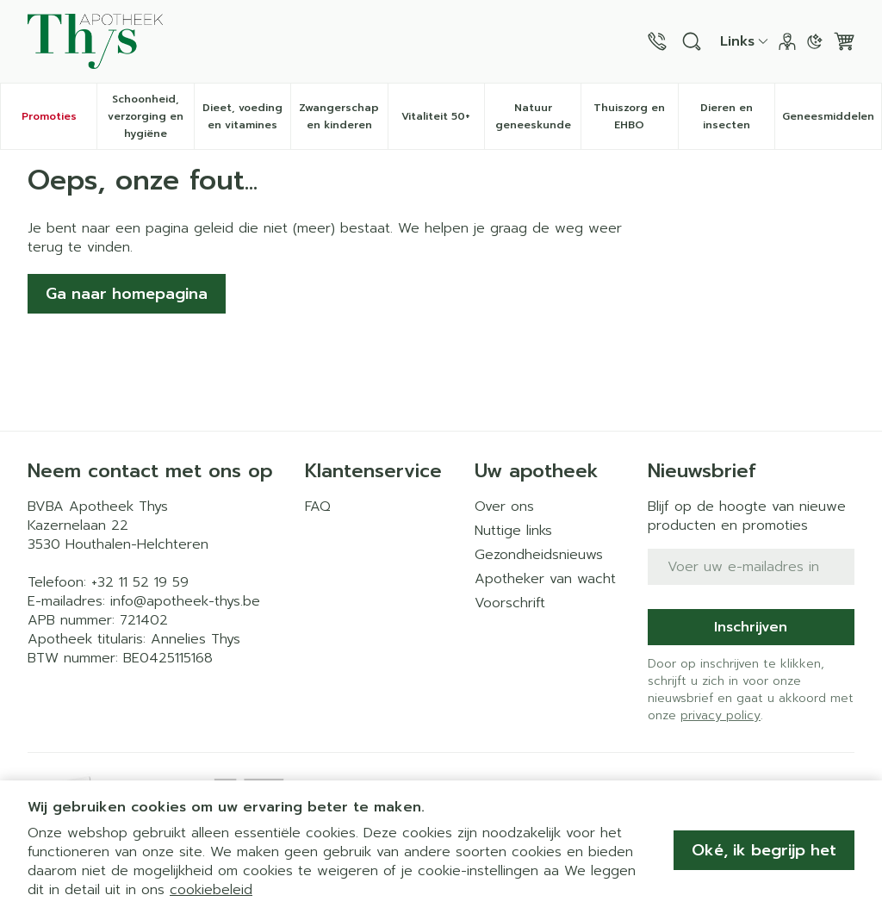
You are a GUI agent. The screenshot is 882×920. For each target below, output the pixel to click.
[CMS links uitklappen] (744, 41)
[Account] (787, 41)
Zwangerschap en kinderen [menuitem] (343, 116)
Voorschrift (510, 603)
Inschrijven (750, 627)
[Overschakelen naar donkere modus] (814, 41)
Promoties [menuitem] (49, 116)
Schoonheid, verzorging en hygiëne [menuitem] (151, 116)
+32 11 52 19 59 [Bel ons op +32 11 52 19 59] (140, 582)
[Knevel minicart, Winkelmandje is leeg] (844, 41)
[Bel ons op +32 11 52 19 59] (657, 41)
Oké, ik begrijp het (764, 850)
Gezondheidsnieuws (539, 554)
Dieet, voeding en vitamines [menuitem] (246, 116)
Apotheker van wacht (545, 578)
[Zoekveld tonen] (691, 41)
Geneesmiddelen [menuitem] (831, 121)
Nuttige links (513, 530)
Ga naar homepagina (127, 294)
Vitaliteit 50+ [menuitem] (442, 121)
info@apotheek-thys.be (185, 601)
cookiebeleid (211, 890)
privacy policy (720, 715)
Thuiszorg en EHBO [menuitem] (635, 116)
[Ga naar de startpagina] (95, 41)
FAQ (318, 506)
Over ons (504, 506)
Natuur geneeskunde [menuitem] (538, 116)
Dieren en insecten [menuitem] (737, 116)
